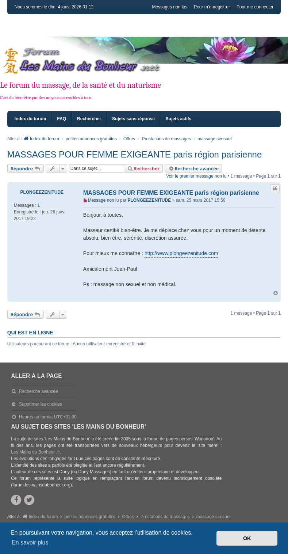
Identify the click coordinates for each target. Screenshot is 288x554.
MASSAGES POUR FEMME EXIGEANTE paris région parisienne (134, 154)
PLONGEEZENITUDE (42, 192)
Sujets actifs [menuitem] (179, 118)
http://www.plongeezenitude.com (181, 253)
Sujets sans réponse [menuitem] (133, 118)
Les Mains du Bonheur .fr (35, 452)
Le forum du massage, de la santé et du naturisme (80, 85)
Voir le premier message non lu (196, 176)
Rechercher (143, 168)
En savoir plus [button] (30, 542)
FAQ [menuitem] (61, 118)
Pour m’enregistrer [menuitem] (212, 7)
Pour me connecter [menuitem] (255, 7)
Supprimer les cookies (40, 404)
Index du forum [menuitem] (30, 118)
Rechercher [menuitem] (89, 118)
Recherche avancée (193, 168)
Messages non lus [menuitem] (169, 7)
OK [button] (247, 538)
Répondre (26, 168)
